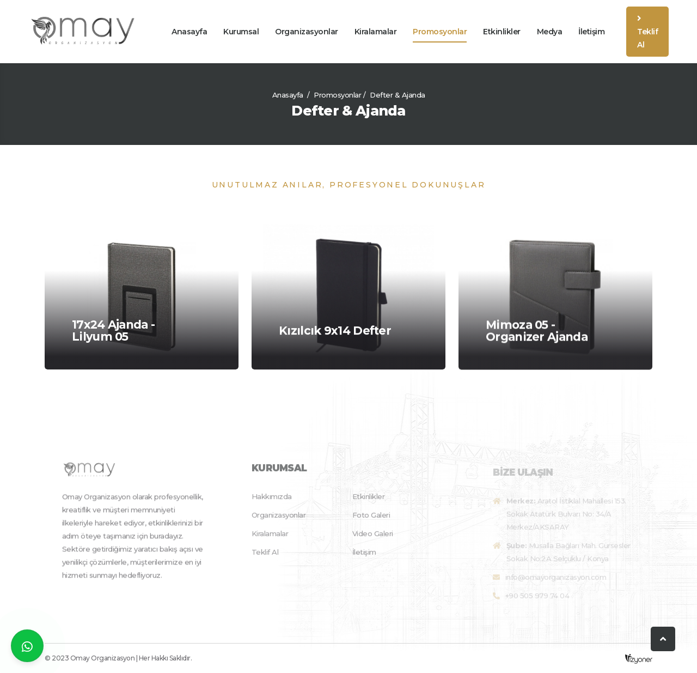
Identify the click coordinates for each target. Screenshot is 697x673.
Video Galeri (372, 540)
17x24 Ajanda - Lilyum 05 (113, 331)
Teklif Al (647, 32)
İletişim (591, 32)
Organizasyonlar (306, 32)
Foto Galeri (371, 521)
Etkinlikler (502, 32)
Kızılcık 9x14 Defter (335, 331)
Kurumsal (241, 32)
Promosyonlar (440, 32)
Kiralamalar (375, 32)
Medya (550, 32)
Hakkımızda (272, 503)
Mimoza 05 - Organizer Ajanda (537, 332)
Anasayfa (189, 32)
